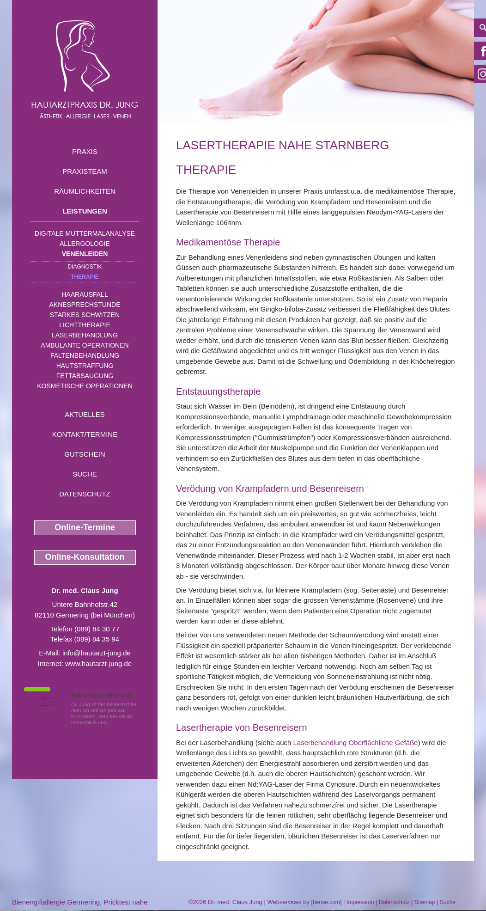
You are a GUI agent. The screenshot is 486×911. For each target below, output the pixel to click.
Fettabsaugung (84, 375)
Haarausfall (84, 294)
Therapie (85, 277)
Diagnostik (84, 266)
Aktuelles (85, 414)
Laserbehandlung (85, 335)
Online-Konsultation (85, 557)
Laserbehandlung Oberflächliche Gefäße (355, 742)
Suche (85, 474)
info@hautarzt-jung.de (96, 653)
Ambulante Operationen (84, 345)
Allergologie (85, 243)
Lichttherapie (84, 325)
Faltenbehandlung (84, 355)
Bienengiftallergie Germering (56, 902)
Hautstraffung (85, 365)
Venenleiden (85, 253)
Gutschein (84, 454)
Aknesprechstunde (84, 304)
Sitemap (424, 902)
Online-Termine (85, 527)
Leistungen (84, 211)
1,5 (46, 701)
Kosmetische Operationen (85, 386)
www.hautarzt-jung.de (98, 663)
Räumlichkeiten (84, 191)
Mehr (120, 722)
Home (183, 116)
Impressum (360, 902)
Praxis (84, 151)
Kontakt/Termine (84, 434)
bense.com (326, 902)
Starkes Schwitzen (85, 314)
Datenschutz (84, 494)
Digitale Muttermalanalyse (85, 233)
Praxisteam (84, 171)
